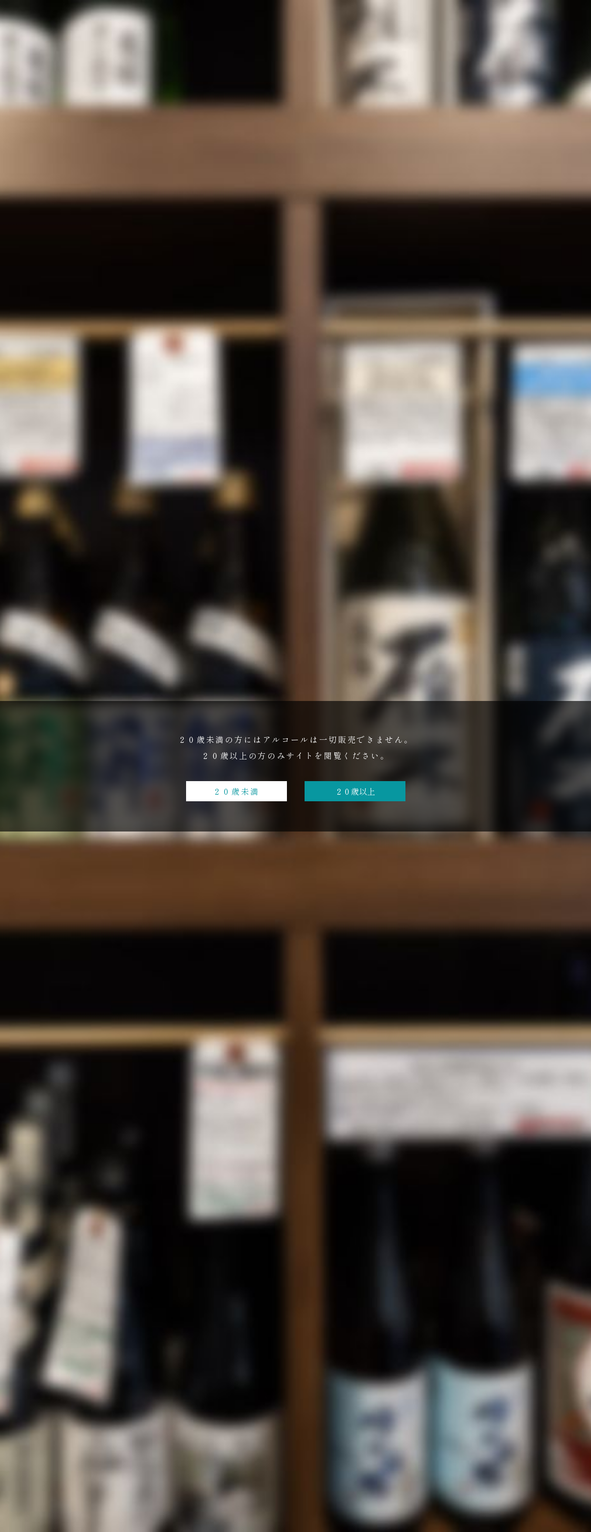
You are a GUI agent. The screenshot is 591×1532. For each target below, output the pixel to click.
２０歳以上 (355, 791)
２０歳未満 (236, 791)
